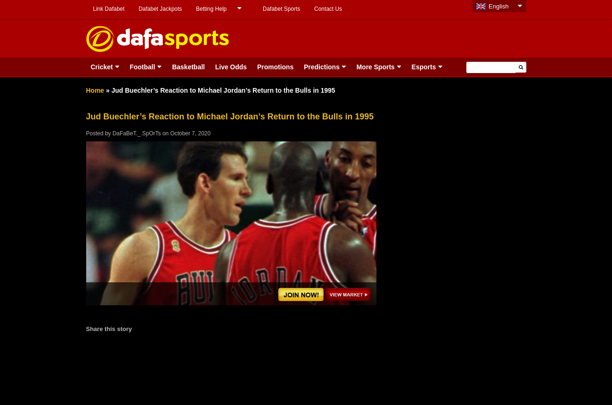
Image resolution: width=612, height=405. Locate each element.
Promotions (275, 67)
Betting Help (211, 9)
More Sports (375, 67)
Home (95, 90)
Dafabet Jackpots (160, 9)
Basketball (188, 67)
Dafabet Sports (281, 9)
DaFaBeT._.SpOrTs (136, 133)
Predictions (321, 67)
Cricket (102, 67)
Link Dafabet (109, 9)
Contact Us (328, 9)
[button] (521, 67)
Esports (424, 67)
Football (142, 67)
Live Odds (231, 67)
